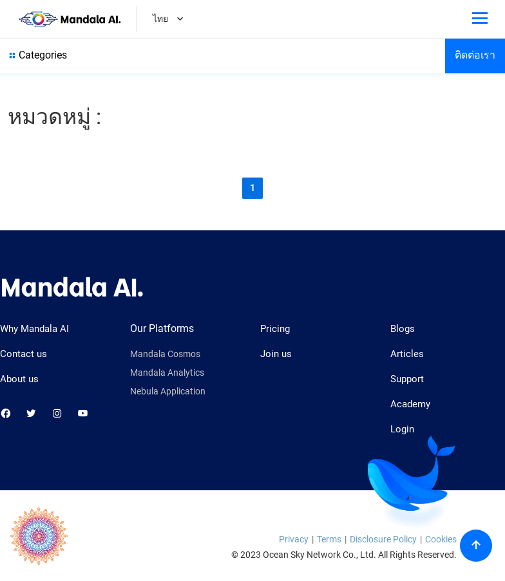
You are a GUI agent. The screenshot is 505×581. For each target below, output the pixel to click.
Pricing (275, 329)
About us (19, 379)
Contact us (23, 354)
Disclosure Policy (383, 539)
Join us (276, 354)
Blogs (402, 329)
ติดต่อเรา (475, 55)
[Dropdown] (180, 20)
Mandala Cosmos (165, 354)
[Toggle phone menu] (480, 20)
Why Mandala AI (34, 329)
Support (407, 379)
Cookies (441, 539)
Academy (410, 404)
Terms (329, 539)
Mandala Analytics (167, 372)
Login (402, 429)
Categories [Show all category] (36, 55)
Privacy (294, 539)
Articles (407, 354)
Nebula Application (167, 391)
